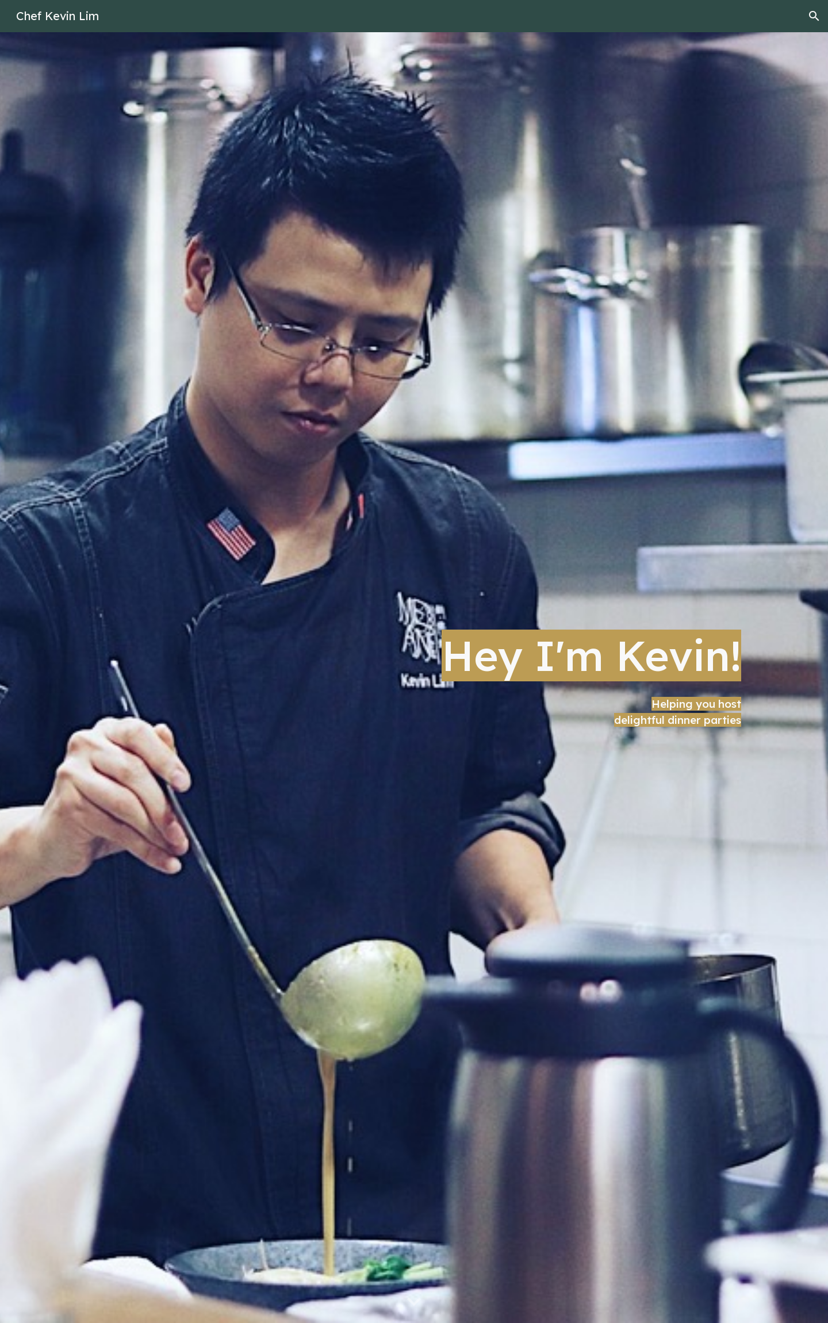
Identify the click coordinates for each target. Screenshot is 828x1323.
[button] (814, 16)
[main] (414, 677)
